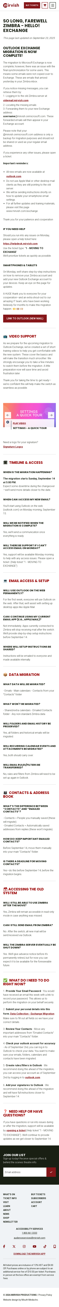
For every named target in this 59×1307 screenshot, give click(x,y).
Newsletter (10, 1222)
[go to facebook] (4, 1246)
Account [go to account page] (36, 1202)
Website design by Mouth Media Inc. (20, 1300)
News (6, 1214)
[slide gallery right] (51, 415)
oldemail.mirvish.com (15, 100)
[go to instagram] (24, 1246)
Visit (6, 1202)
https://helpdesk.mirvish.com (20, 243)
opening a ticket (16, 1130)
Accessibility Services (29, 1229)
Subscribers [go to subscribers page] (38, 1198)
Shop (6, 1218)
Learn (6, 1206)
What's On (9, 1194)
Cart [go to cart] (34, 1206)
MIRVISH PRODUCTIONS (24, 1295)
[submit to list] (51, 1172)
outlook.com (13, 176)
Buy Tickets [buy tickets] (32, 5)
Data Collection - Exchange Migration (32, 1013)
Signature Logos (13, 446)
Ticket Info (10, 1198)
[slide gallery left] (8, 415)
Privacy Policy (45, 1295)
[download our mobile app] (54, 1246)
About (7, 1210)
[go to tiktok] (45, 1246)
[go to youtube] (34, 1246)
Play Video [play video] (19, 423)
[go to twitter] (14, 1246)
